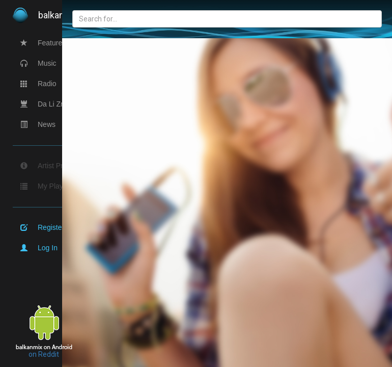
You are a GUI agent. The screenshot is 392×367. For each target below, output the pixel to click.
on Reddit (44, 354)
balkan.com (56, 15)
